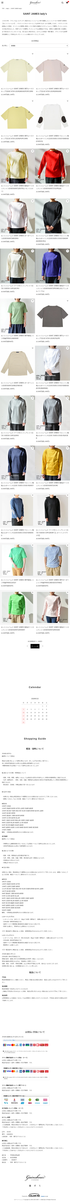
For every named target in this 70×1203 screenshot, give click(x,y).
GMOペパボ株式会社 (41, 1199)
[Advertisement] (35, 664)
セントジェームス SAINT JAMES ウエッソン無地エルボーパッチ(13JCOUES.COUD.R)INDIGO (17, 532)
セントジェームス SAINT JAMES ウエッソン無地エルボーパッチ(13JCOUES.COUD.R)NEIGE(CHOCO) (52, 138)
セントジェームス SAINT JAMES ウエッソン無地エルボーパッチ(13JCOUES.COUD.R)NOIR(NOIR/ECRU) (52, 238)
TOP (3, 8)
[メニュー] (2, 2)
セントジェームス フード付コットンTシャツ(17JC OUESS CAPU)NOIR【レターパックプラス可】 (52, 532)
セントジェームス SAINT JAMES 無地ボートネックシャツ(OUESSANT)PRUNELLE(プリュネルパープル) (52, 288)
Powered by (35, 1195)
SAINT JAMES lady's (16, 8)
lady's (7, 8)
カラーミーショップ (19, 1199)
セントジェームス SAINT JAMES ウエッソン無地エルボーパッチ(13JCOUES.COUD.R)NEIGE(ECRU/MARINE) (52, 385)
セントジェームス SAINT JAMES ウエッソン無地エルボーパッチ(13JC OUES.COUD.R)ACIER (52, 435)
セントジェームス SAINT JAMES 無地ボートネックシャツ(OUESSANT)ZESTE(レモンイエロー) (17, 188)
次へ (42, 646)
